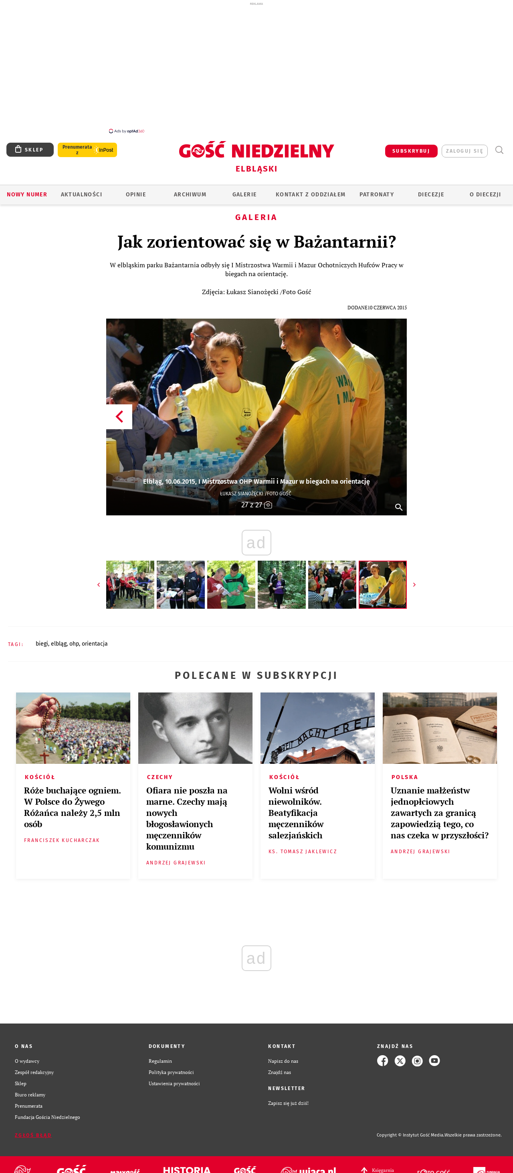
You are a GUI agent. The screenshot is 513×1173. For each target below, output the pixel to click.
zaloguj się (464, 151)
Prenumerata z (77, 149)
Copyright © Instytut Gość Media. (410, 1135)
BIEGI (42, 643)
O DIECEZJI (485, 194)
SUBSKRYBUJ (411, 151)
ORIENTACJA (95, 643)
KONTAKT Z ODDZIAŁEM (311, 194)
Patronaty (377, 194)
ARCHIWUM (190, 194)
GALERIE (244, 194)
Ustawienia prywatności (174, 1083)
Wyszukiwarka (499, 150)
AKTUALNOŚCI (81, 194)
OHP (74, 643)
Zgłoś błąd (33, 1135)
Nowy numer (27, 194)
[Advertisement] (256, 67)
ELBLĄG (59, 643)
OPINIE (136, 194)
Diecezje (431, 194)
